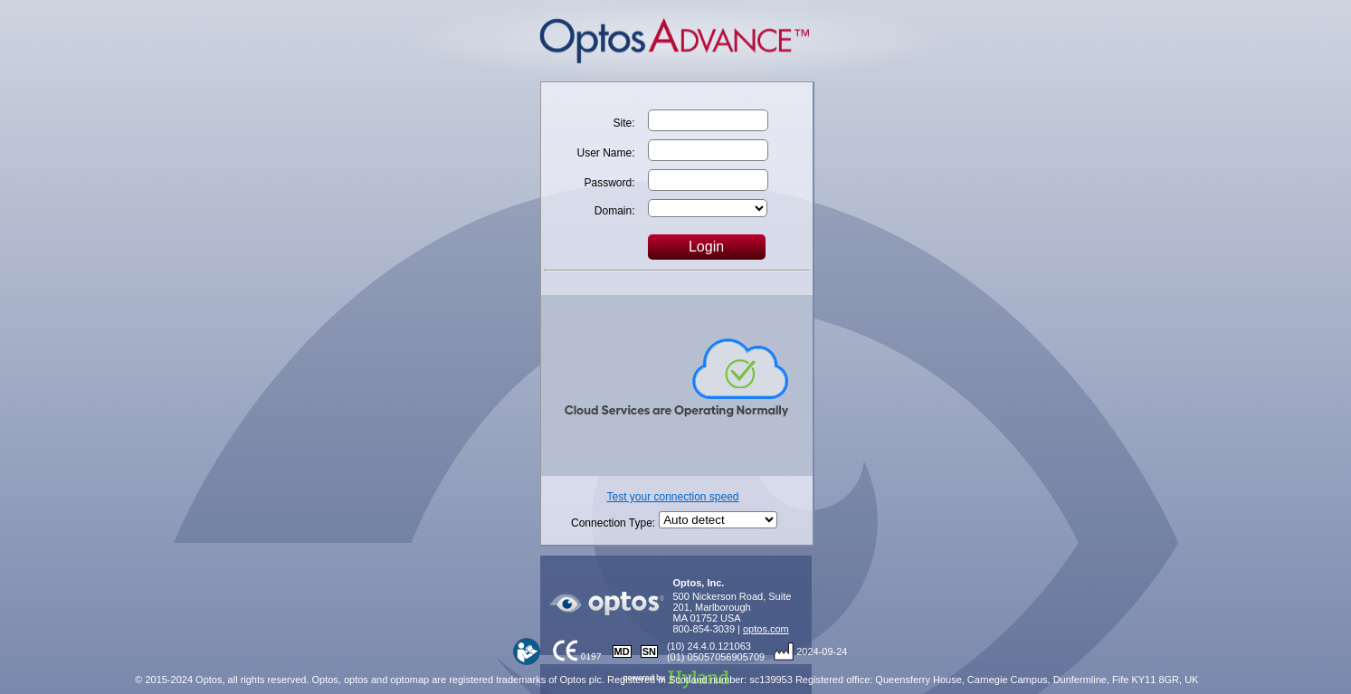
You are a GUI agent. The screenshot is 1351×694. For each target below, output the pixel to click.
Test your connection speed (672, 496)
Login (706, 246)
